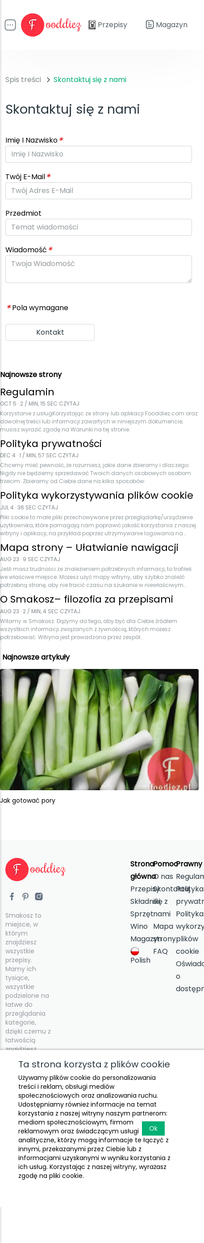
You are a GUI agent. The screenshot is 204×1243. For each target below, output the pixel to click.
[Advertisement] (83, 144)
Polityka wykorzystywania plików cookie (187, 932)
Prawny (189, 864)
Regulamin (187, 876)
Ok (153, 1128)
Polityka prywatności (187, 895)
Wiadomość (28, 250)
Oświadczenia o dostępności (187, 976)
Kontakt (50, 332)
